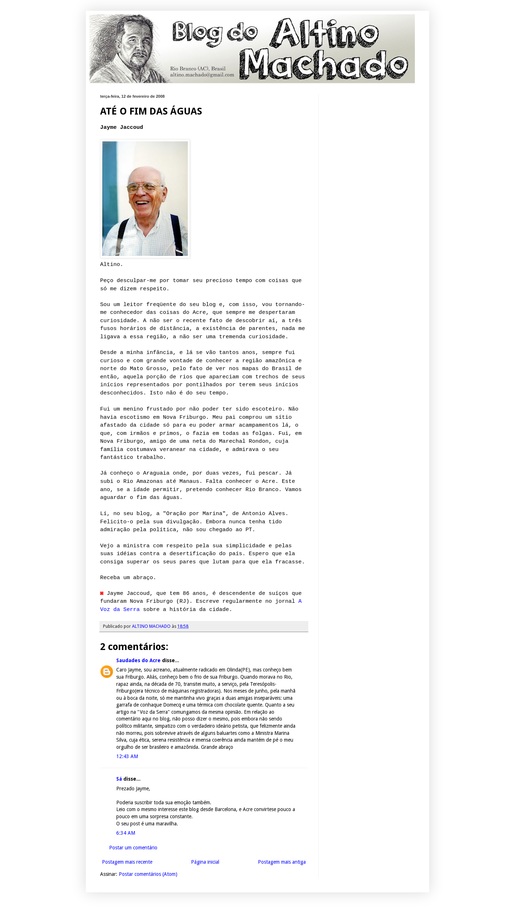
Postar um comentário (133, 847)
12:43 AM (127, 756)
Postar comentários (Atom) (148, 874)
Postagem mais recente (127, 862)
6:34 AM (125, 833)
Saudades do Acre (138, 660)
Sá (119, 779)
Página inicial (205, 862)
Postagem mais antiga (282, 862)
